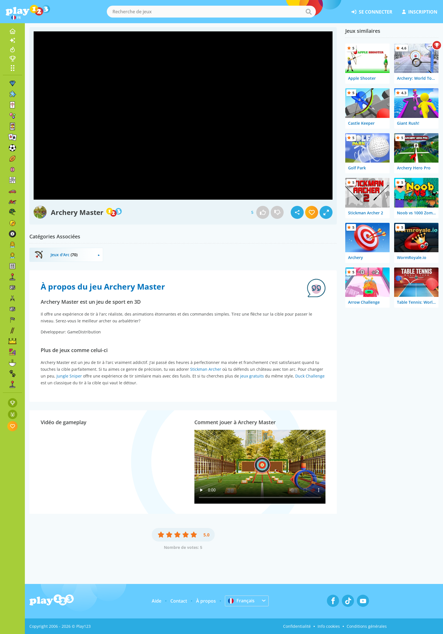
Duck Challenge (310, 376)
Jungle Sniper (69, 376)
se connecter (371, 12)
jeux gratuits (252, 376)
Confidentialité (297, 626)
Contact (178, 601)
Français (241, 601)
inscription (419, 12)
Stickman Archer (205, 369)
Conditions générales (367, 626)
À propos (206, 601)
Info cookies (329, 626)
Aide (156, 601)
